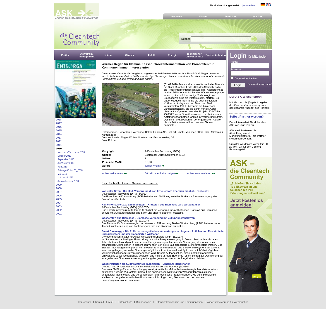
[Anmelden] (248, 5)
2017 (59, 123)
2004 (59, 202)
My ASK (258, 16)
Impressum (84, 302)
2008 (59, 188)
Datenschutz (125, 302)
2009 (59, 184)
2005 (59, 199)
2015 (59, 130)
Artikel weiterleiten (114, 173)
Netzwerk (176, 16)
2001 (59, 213)
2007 (59, 192)
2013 (59, 137)
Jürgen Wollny (155, 165)
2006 (59, 195)
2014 (59, 134)
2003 (59, 206)
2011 (59, 145)
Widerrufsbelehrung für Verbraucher (227, 302)
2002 (59, 210)
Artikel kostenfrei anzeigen (161, 173)
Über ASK (231, 16)
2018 (59, 119)
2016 (59, 126)
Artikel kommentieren (201, 173)
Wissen (203, 16)
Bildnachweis (143, 302)
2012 (59, 141)
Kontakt (99, 302)
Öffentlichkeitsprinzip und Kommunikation (179, 302)
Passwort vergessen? (259, 84)
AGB (110, 302)
